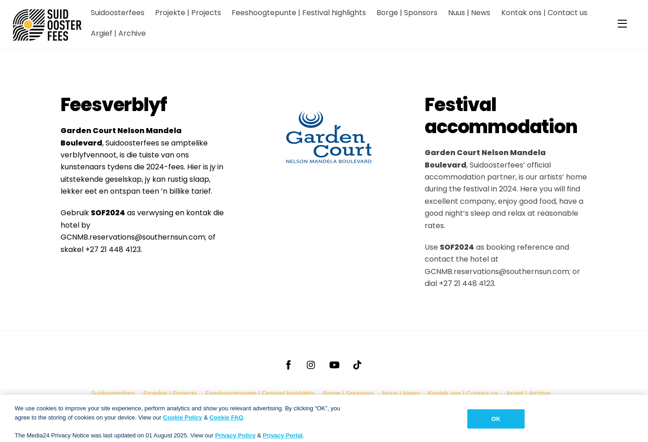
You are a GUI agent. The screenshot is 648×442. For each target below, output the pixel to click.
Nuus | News (469, 12)
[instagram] (311, 364)
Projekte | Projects (188, 12)
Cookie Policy (182, 420)
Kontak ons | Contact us (544, 12)
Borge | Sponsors (407, 12)
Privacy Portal (283, 438)
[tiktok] (357, 364)
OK (496, 421)
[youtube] (334, 364)
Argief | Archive (118, 33)
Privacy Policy (235, 438)
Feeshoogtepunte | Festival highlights (299, 12)
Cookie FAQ (227, 420)
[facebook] (288, 364)
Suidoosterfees (117, 12)
